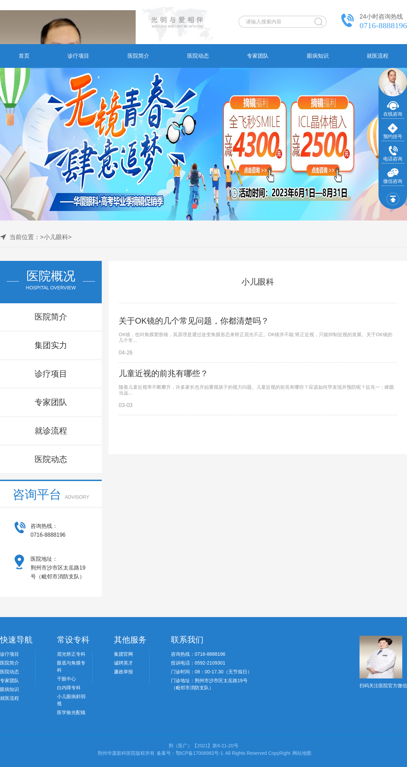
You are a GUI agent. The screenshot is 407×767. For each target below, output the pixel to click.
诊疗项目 (78, 56)
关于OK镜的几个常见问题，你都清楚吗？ (194, 320)
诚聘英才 (123, 663)
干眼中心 (66, 679)
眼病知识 (318, 56)
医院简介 (138, 56)
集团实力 (51, 345)
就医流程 (377, 56)
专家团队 (258, 56)
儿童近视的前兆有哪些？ (163, 373)
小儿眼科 (56, 237)
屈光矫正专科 (71, 654)
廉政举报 (123, 671)
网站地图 (301, 753)
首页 (24, 56)
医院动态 (198, 56)
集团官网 (123, 654)
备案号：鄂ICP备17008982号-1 (190, 753)
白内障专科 (69, 687)
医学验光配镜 (71, 712)
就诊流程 (51, 430)
